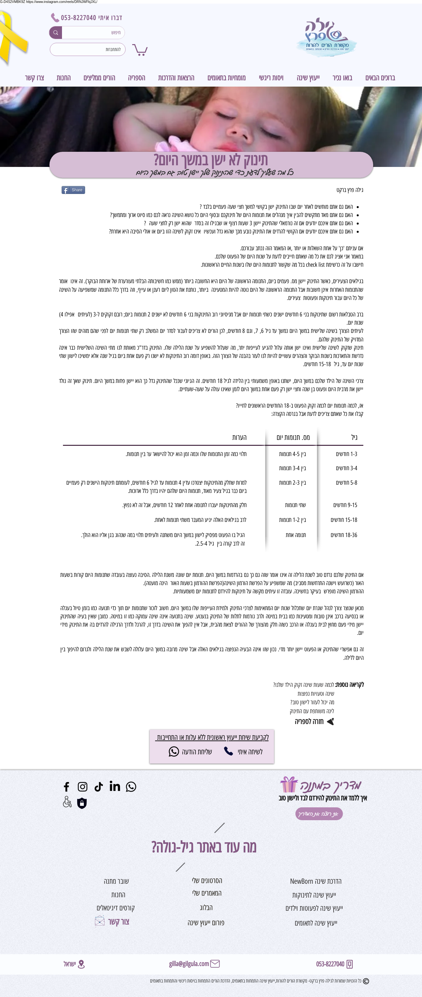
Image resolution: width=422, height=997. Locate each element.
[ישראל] (75, 964)
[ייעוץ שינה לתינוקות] (314, 895)
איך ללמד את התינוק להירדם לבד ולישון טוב (322, 798)
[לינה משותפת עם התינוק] (298, 711)
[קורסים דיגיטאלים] (115, 908)
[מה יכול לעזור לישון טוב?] (298, 702)
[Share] (73, 190)
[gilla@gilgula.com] (195, 963)
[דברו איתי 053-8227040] (87, 17)
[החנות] (118, 895)
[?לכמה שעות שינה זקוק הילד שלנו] (298, 684)
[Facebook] (66, 786)
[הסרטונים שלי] (207, 881)
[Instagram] (82, 786)
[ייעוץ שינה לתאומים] (316, 923)
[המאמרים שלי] (207, 894)
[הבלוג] (206, 908)
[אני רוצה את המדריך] (319, 813)
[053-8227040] (228, 751)
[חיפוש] (98, 32)
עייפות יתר (248, 347)
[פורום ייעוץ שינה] (206, 923)
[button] (140, 49)
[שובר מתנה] (116, 881)
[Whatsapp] (173, 751)
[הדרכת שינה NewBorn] (316, 881)
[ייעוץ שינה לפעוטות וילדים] (314, 908)
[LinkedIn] (114, 786)
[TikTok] (98, 786)
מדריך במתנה (330, 784)
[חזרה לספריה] (306, 721)
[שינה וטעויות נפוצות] (298, 693)
